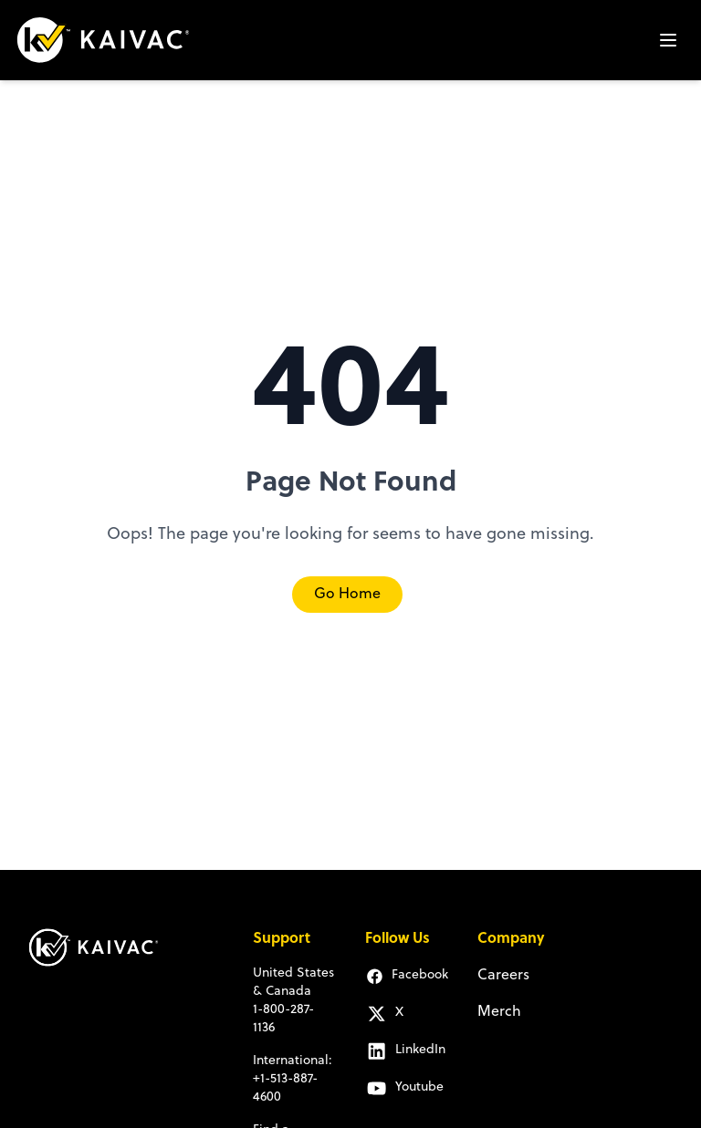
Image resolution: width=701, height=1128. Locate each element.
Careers (503, 976)
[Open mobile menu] (668, 40)
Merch (499, 1012)
